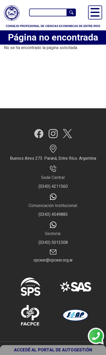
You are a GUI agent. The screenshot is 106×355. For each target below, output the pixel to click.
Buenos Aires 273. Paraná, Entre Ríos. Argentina (53, 158)
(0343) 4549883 (53, 214)
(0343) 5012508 (53, 242)
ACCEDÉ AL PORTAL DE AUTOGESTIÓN (53, 349)
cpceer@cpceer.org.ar (53, 260)
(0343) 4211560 (53, 186)
